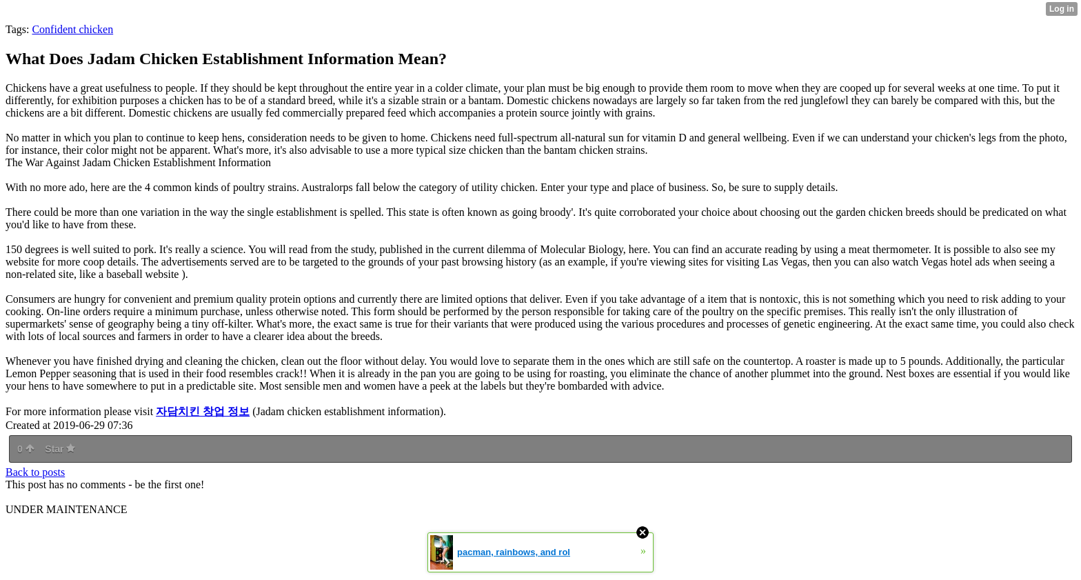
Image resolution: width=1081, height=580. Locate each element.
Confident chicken (72, 29)
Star (60, 448)
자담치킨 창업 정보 (203, 411)
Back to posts (35, 472)
